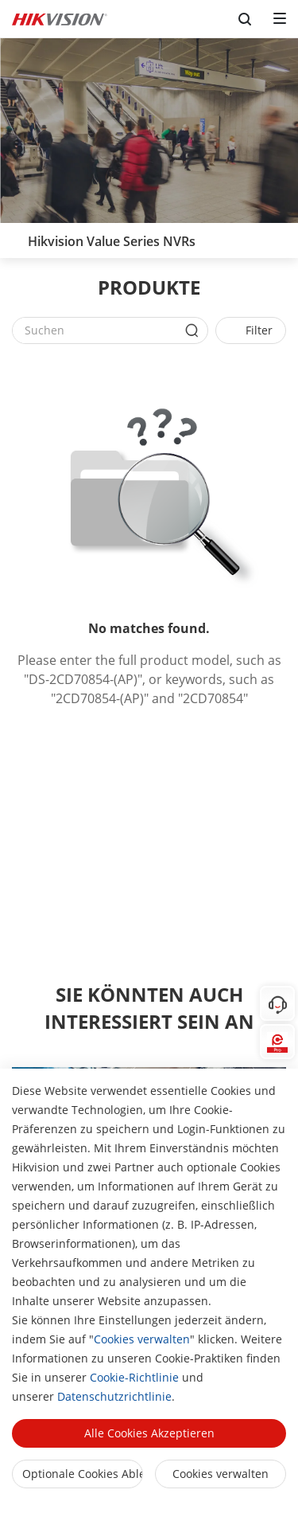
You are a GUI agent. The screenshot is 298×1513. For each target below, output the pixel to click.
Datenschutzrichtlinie (114, 1396)
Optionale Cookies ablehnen (82, 1473)
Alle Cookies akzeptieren (149, 1433)
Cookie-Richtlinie (134, 1377)
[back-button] (15, 236)
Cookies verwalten (142, 1339)
